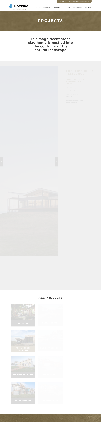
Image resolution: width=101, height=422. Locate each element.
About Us (46, 7)
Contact (88, 7)
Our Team (66, 7)
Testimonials (77, 7)
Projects (56, 7)
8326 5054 (63, 1)
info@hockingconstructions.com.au (79, 1)
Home (38, 7)
